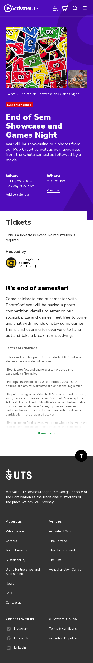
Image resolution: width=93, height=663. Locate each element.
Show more (46, 433)
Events (10, 94)
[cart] (65, 8)
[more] (84, 8)
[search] (74, 8)
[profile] (55, 8)
